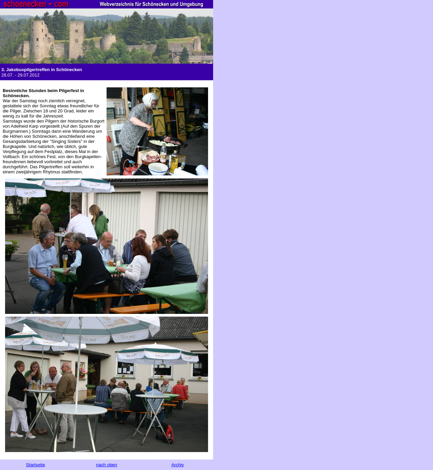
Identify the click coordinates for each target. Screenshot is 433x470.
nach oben (106, 464)
